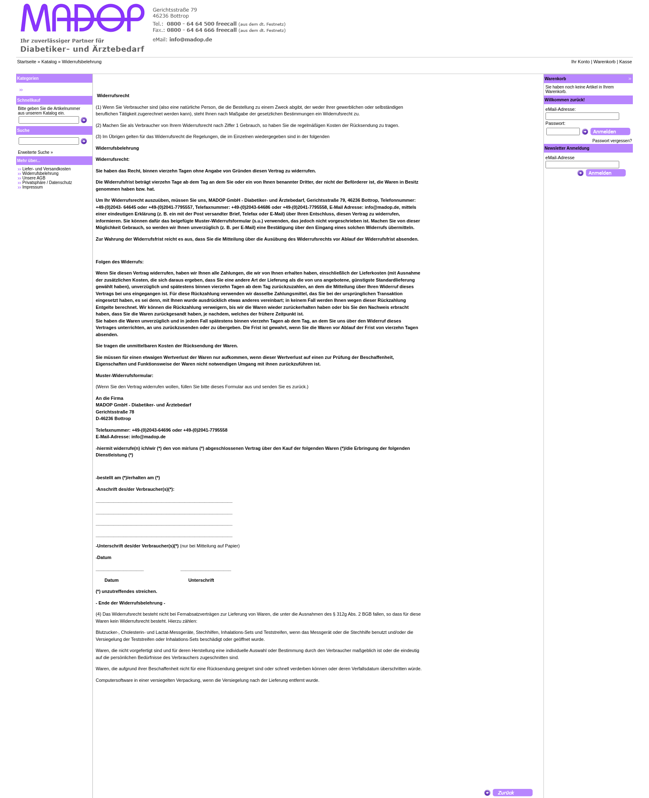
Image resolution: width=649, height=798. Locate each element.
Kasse (625, 61)
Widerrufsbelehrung (81, 61)
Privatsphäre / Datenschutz (47, 182)
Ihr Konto (580, 61)
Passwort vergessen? (612, 141)
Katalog (49, 61)
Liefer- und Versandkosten (46, 169)
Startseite (26, 61)
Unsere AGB (34, 178)
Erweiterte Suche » (35, 152)
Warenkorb (604, 61)
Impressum (32, 187)
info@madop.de (382, 207)
